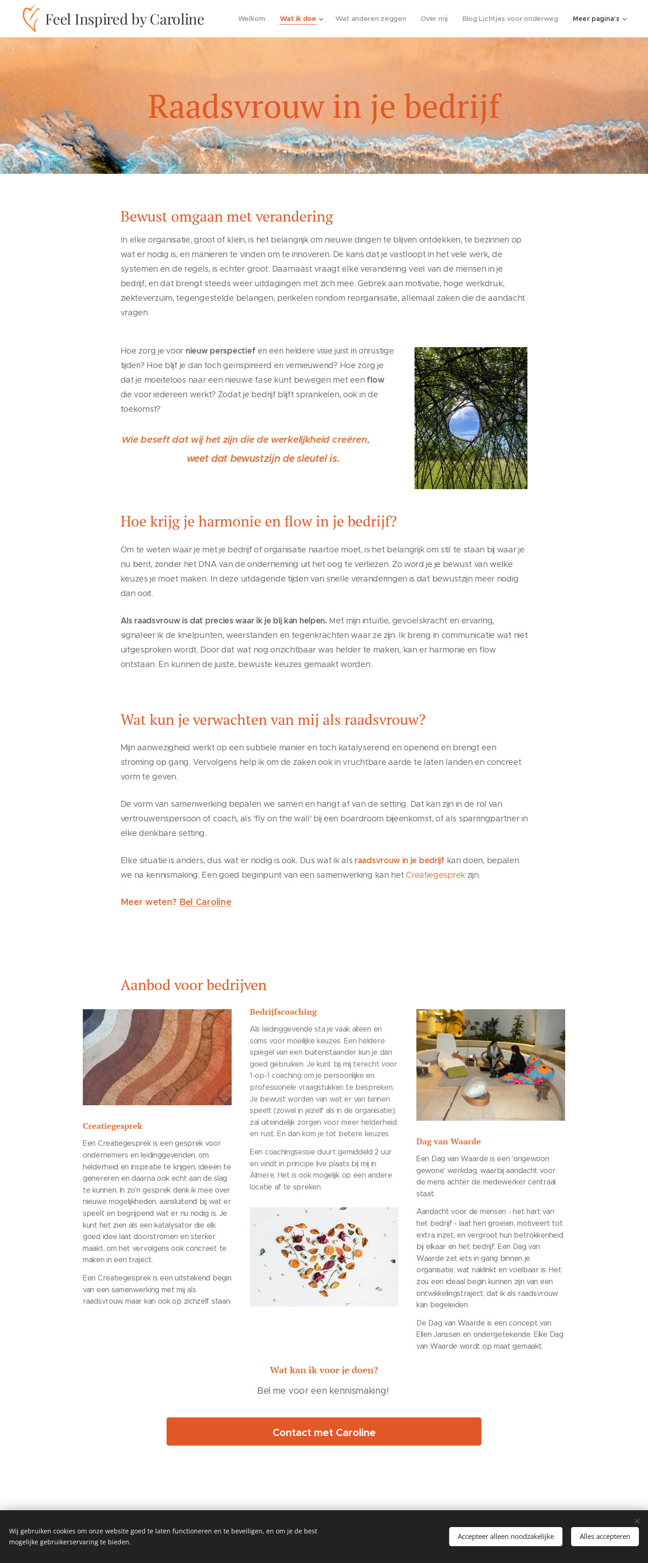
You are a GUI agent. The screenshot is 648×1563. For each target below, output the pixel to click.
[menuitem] (251, 18)
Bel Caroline (205, 902)
